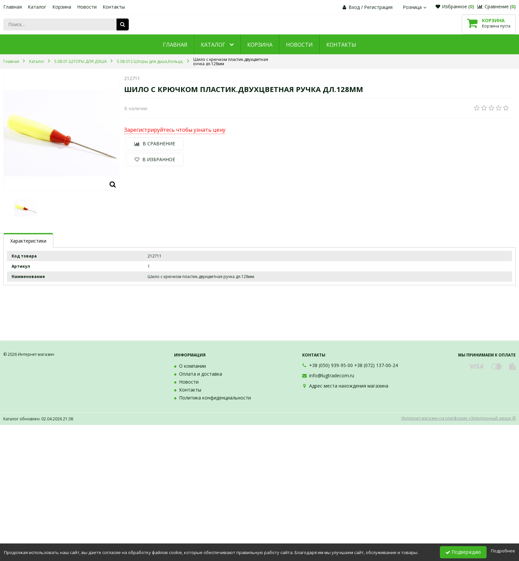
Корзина (61, 7)
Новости (87, 7)
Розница (415, 7)
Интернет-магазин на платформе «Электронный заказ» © (458, 418)
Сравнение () (496, 6)
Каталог (37, 7)
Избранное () (455, 6)
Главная (12, 7)
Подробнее (503, 551)
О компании (192, 366)
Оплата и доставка (200, 374)
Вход (354, 7)
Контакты (114, 7)
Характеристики (28, 241)
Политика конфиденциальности (215, 398)
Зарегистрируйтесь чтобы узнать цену (174, 130)
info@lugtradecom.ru (331, 375)
